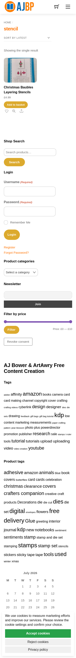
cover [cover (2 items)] (52, 400)
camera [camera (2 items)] (57, 394)
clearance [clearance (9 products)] (33, 486)
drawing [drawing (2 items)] (14, 416)
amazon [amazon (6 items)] (32, 394)
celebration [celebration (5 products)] (53, 479)
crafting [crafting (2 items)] (62, 400)
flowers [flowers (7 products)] (42, 512)
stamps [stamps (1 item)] (61, 434)
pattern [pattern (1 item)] (7, 428)
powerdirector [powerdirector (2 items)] (50, 427)
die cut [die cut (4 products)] (47, 502)
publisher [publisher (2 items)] (25, 434)
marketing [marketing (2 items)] (22, 422)
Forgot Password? (16, 252)
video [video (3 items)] (8, 448)
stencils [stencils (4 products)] (63, 546)
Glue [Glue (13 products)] (30, 521)
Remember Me (20, 222)
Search (14, 162)
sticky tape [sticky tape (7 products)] (26, 555)
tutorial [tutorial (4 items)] (18, 440)
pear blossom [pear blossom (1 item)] (17, 428)
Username (18, 182)
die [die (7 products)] (40, 502)
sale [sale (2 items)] (54, 434)
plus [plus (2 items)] (37, 427)
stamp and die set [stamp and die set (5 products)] (49, 537)
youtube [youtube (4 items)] (36, 448)
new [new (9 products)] (30, 529)
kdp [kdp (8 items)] (59, 415)
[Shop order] (27, 38)
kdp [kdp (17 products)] (21, 529)
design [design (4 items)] (38, 406)
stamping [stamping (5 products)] (10, 546)
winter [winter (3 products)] (7, 561)
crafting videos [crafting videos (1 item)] (11, 407)
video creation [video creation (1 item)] (20, 449)
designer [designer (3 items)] (53, 407)
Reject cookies (37, 642)
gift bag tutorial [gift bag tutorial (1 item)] (46, 416)
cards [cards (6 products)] (40, 480)
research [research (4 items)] (41, 433)
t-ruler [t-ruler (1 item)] (68, 434)
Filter (11, 329)
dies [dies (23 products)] (58, 501)
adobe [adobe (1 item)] (7, 395)
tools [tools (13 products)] (49, 554)
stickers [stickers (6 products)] (10, 555)
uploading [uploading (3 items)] (61, 441)
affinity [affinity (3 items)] (16, 394)
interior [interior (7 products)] (54, 521)
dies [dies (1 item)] (64, 407)
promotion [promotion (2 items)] (11, 434)
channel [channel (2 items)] (27, 400)
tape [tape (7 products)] (39, 555)
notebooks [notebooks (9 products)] (44, 529)
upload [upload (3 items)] (46, 441)
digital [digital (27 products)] (17, 511)
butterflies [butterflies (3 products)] (21, 479)
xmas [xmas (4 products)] (15, 561)
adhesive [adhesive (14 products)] (13, 472)
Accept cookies (38, 633)
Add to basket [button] (16, 104)
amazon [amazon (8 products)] (31, 472)
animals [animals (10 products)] (46, 472)
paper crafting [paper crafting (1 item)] (58, 423)
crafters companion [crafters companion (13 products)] (24, 493)
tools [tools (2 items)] (7, 441)
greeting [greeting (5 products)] (42, 521)
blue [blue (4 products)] (58, 473)
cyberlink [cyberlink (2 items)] (25, 407)
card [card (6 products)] (31, 480)
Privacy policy (38, 649)
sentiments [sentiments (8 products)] (13, 537)
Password (18, 202)
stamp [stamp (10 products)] (30, 537)
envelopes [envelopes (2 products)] (31, 512)
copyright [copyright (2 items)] (40, 400)
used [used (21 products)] (61, 554)
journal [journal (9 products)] (10, 529)
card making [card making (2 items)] (12, 400)
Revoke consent (18, 341)
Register (9, 247)
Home (7, 22)
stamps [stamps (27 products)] (27, 545)
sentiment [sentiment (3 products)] (60, 530)
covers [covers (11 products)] (49, 486)
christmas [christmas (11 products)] (13, 486)
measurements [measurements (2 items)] (40, 422)
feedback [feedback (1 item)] (25, 416)
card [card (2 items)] (67, 394)
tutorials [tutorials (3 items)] (32, 441)
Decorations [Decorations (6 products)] (26, 502)
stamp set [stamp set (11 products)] (48, 545)
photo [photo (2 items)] (29, 427)
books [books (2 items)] (47, 394)
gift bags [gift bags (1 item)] (34, 416)
